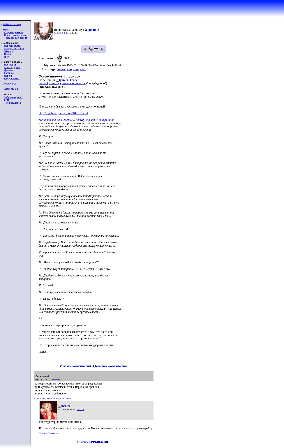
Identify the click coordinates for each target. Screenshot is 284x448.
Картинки (9, 73)
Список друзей (12, 67)
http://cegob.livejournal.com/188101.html (63, 113)
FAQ (6, 100)
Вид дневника (12, 78)
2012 (59, 32)
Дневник (8, 70)
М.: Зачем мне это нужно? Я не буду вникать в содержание (76, 119)
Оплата (8, 54)
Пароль (8, 75)
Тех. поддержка (12, 102)
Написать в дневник (15, 35)
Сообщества (10, 83)
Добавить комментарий (110, 366)
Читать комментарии (75, 366)
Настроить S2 (10, 88)
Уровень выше (49, 398)
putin (83, 69)
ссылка (56, 379)
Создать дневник (13, 32)
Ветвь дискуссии (63, 398)
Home (6, 29)
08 (63, 32)
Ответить (38, 398)
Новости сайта (12, 45)
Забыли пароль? (13, 97)
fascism (61, 69)
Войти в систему (12, 24)
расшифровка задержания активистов (62, 83)
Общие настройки (14, 48)
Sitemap (8, 51)
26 (67, 32)
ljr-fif (6, 56)
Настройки (10, 64)
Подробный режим (16, 37)
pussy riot (73, 69)
